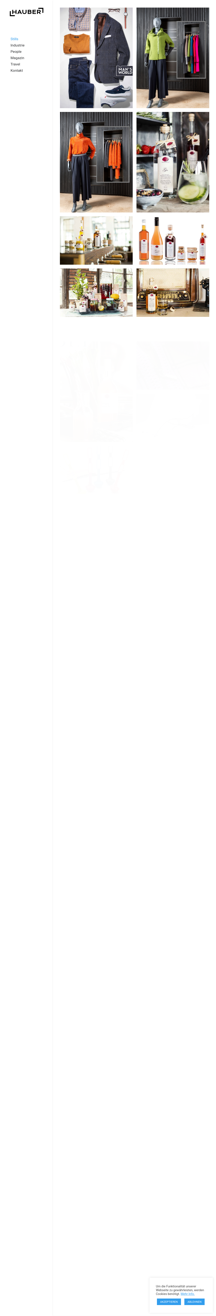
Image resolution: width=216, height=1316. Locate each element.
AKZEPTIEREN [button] (168, 1301)
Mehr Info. (188, 1294)
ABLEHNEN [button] (194, 1301)
